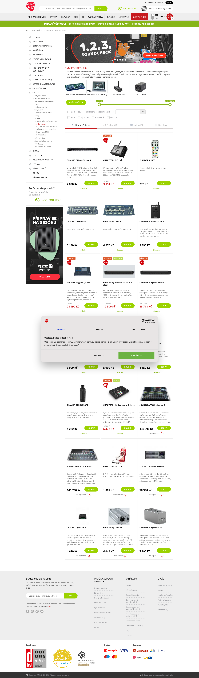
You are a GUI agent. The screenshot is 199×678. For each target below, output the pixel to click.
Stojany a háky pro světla (43, 141)
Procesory (38, 54)
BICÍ (76, 17)
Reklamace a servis (133, 621)
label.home (27, 30)
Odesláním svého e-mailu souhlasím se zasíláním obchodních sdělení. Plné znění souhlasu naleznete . (51, 605)
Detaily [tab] (99, 329)
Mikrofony (38, 41)
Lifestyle (124, 17)
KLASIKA (111, 17)
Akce (71, 117)
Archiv (96, 627)
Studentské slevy (100, 603)
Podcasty (37, 37)
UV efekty (37, 118)
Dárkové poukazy (41, 177)
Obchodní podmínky (133, 595)
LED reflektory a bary (42, 98)
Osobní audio (39, 88)
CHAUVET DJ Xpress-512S (151, 527)
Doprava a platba (100, 588)
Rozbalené (98, 117)
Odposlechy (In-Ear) (42, 79)
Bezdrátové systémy (42, 46)
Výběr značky (75, 102)
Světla (48, 30)
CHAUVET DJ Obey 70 (112, 221)
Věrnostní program (101, 617)
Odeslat (70, 595)
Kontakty (160, 3)
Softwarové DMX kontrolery (97, 95)
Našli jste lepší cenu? (101, 598)
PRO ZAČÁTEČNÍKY (37, 17)
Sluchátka (38, 75)
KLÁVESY (65, 17)
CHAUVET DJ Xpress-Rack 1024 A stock (117, 283)
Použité (112, 117)
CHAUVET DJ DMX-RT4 (76, 527)
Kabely (36, 151)
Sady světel (38, 110)
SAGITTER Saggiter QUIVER (78, 282)
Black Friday (74, 112)
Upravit (99, 355)
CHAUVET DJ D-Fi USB (112, 466)
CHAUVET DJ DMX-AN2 (113, 527)
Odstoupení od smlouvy (134, 626)
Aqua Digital (168, 675)
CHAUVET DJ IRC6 (147, 160)
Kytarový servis (99, 608)
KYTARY (53, 17)
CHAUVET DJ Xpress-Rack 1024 (153, 282)
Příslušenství (39, 168)
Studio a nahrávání (42, 59)
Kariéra (160, 590)
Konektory (38, 155)
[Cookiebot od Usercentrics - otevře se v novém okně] (143, 321)
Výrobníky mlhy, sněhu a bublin (45, 121)
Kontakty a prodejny (165, 585)
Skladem (89, 112)
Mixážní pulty (39, 50)
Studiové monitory (42, 63)
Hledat (101, 8)
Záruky (128, 585)
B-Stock (36, 173)
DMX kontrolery (40, 124)
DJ (83, 17)
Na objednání (154, 433)
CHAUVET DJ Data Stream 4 (79, 160)
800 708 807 (51, 200)
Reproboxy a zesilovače (44, 84)
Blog (169, 3)
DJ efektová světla (40, 107)
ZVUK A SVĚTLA (95, 17)
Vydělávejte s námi (164, 600)
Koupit (91, 183)
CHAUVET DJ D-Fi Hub (112, 160)
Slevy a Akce (139, 17)
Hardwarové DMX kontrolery (75, 95)
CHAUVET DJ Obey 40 (76, 221)
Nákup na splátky (100, 622)
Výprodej (83, 117)
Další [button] (170, 48)
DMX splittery (141, 95)
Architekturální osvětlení (43, 113)
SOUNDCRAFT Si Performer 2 (152, 405)
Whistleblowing (163, 610)
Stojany (36, 164)
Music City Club (163, 605)
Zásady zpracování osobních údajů (132, 601)
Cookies (129, 635)
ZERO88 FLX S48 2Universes (152, 466)
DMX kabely (38, 144)
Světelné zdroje (40, 138)
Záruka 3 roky (99, 593)
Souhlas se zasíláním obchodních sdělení (133, 608)
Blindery (37, 104)
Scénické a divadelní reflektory (45, 101)
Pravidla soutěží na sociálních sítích (133, 615)
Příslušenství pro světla (42, 147)
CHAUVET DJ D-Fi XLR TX (77, 405)
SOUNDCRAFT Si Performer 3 (79, 466)
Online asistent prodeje (102, 613)
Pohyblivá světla (40, 96)
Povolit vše (136, 355)
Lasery (36, 115)
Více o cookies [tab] (138, 329)
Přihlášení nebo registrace (160, 8)
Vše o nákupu (149, 3)
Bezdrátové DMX (119, 95)
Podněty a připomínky (165, 595)
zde (49, 606)
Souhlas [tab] (61, 329)
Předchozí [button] (67, 48)
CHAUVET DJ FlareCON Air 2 (152, 221)
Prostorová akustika (43, 160)
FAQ (127, 631)
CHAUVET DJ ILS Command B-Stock (119, 405)
